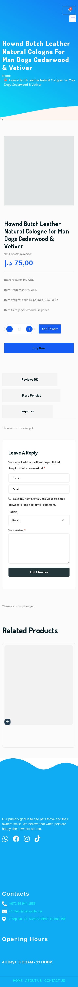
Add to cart (50, 329)
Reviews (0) (29, 379)
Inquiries (27, 411)
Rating (12, 512)
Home (6, 76)
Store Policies (31, 395)
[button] (72, 18)
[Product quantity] (19, 329)
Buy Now (39, 348)
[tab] (29, 379)
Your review (17, 530)
